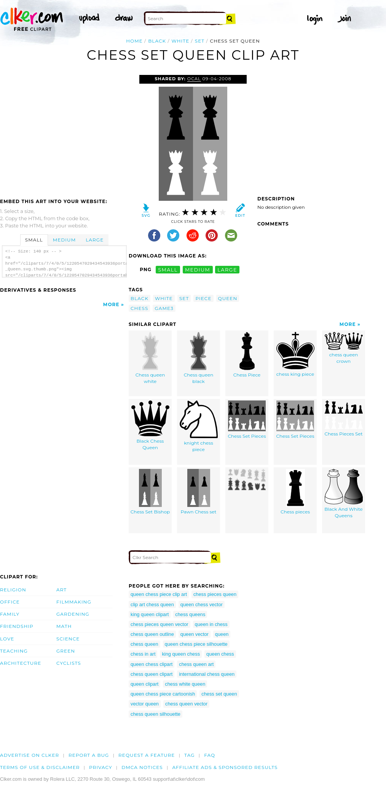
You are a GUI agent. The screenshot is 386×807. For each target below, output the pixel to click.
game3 (164, 308)
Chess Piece (247, 355)
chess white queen (185, 684)
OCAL (194, 78)
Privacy (100, 767)
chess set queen (219, 694)
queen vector (194, 634)
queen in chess (211, 624)
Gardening (72, 614)
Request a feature (146, 755)
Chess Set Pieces (247, 419)
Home (134, 41)
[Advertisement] (64, 132)
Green (65, 651)
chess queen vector (186, 704)
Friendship (16, 626)
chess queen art (196, 664)
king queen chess (181, 654)
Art (61, 590)
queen (228, 298)
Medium (64, 240)
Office (10, 602)
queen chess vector (201, 604)
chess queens (190, 614)
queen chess (220, 654)
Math (64, 626)
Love (7, 639)
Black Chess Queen (150, 425)
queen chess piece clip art (159, 594)
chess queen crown (344, 348)
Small (34, 240)
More (111, 304)
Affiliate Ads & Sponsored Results (225, 767)
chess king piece (295, 354)
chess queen (144, 644)
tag (189, 755)
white (181, 41)
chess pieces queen (214, 594)
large (227, 269)
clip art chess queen (152, 604)
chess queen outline (152, 634)
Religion (13, 590)
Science (68, 639)
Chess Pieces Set (343, 418)
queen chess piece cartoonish (163, 694)
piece (203, 298)
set (200, 41)
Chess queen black (199, 358)
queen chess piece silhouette (196, 644)
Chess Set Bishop (150, 492)
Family (9, 614)
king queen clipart (150, 614)
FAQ (209, 755)
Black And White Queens (343, 493)
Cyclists (68, 663)
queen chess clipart (151, 664)
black (157, 41)
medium (197, 269)
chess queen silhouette (155, 714)
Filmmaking (73, 602)
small (168, 269)
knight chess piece (199, 426)
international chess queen (206, 674)
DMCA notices (142, 767)
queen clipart (144, 684)
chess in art (143, 654)
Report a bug (89, 755)
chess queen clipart (151, 674)
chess (139, 308)
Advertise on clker (29, 755)
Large (95, 240)
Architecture (20, 663)
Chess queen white (150, 358)
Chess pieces (295, 492)
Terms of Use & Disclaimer (40, 767)
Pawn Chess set (199, 492)
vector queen (145, 704)
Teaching (14, 651)
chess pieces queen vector (159, 624)
